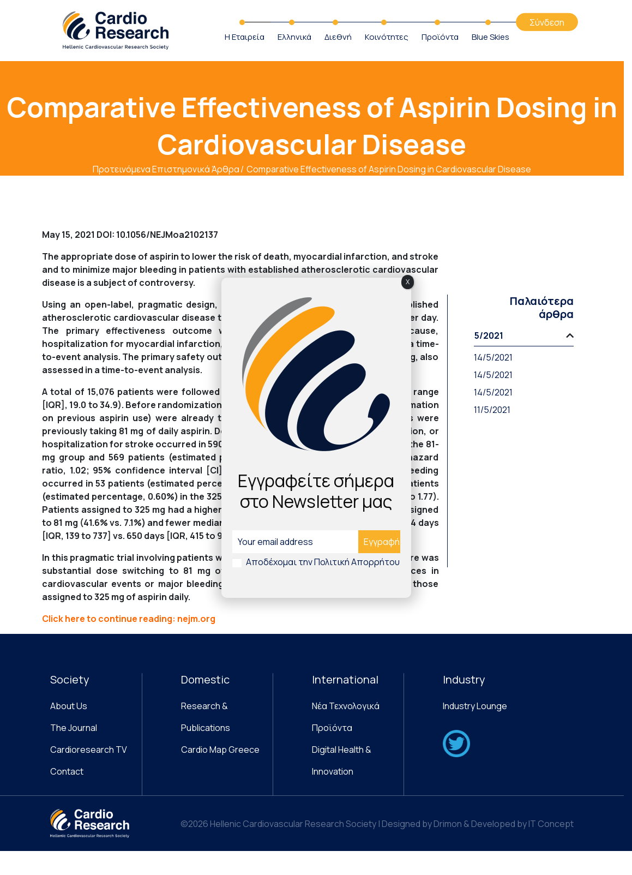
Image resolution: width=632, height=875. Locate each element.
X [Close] (408, 281)
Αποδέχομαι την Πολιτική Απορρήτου (323, 562)
